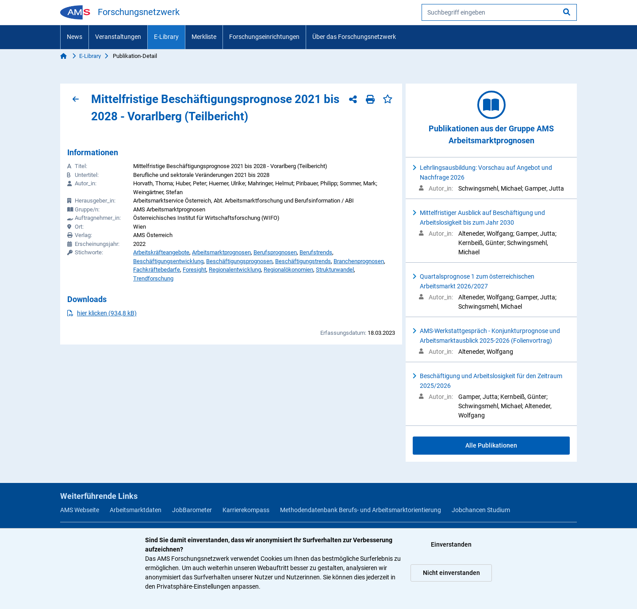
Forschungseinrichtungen (264, 36)
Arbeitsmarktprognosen (221, 252)
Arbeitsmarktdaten (135, 509)
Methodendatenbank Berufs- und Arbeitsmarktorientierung (360, 509)
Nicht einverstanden (451, 572)
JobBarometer (192, 509)
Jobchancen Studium (481, 509)
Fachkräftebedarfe (156, 269)
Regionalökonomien (288, 269)
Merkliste (204, 36)
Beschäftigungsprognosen (239, 261)
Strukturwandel (335, 269)
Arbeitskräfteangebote (161, 252)
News (74, 36)
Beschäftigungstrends (303, 261)
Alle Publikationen (491, 445)
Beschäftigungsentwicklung (168, 261)
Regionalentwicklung (235, 269)
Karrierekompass (246, 509)
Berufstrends (315, 252)
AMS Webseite (79, 509)
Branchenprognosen (359, 261)
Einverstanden (451, 544)
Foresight (194, 269)
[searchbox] (499, 12)
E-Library (166, 36)
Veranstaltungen (118, 36)
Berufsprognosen (275, 252)
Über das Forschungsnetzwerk (354, 36)
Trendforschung (153, 278)
